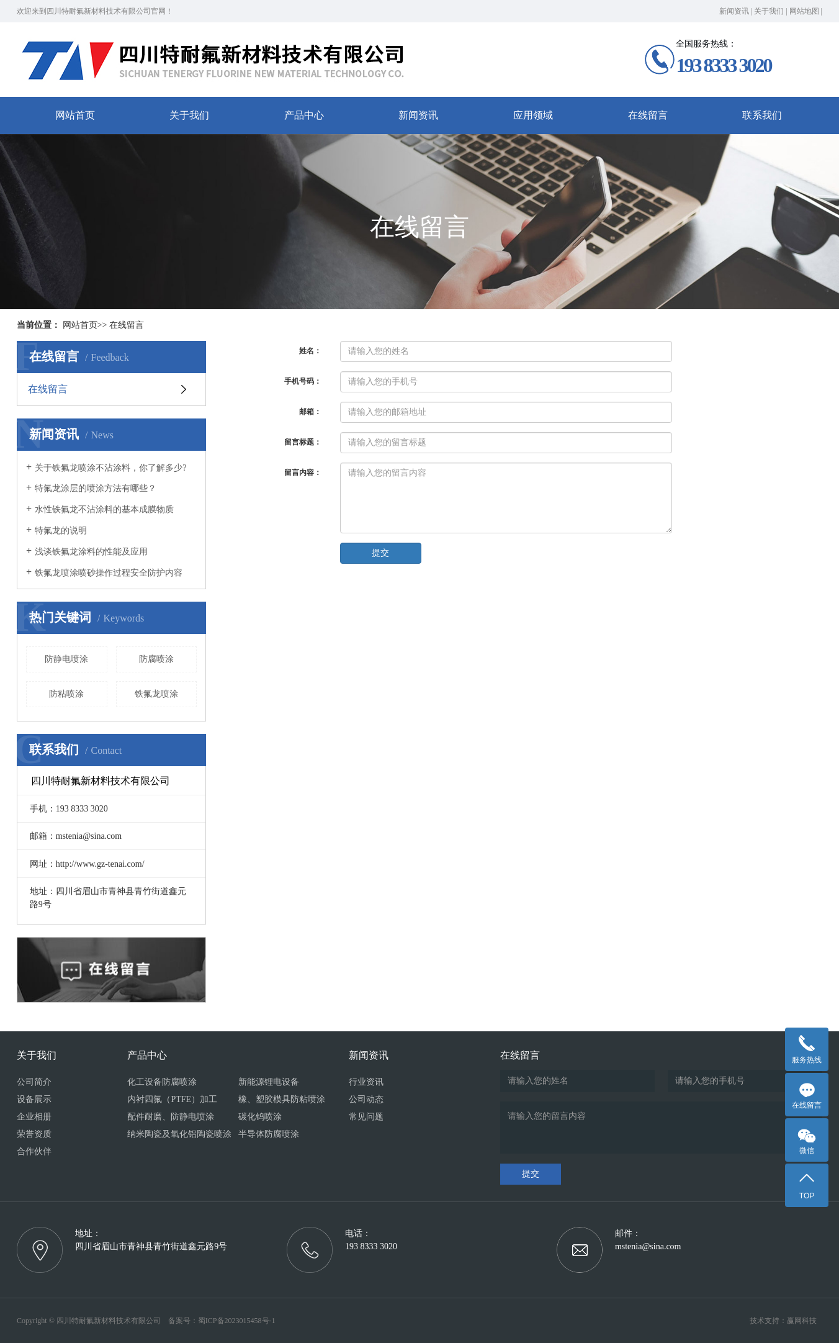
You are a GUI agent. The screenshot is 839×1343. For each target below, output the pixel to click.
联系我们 (762, 115)
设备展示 (34, 1099)
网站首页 (75, 115)
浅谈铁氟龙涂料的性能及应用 (91, 551)
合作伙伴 (34, 1151)
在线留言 (648, 115)
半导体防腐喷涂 (268, 1134)
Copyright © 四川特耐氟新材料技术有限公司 (91, 1320)
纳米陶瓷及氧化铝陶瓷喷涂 (179, 1134)
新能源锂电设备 (268, 1082)
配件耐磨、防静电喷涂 (170, 1116)
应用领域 (533, 115)
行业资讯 (366, 1082)
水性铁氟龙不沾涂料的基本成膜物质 (104, 509)
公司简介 (34, 1082)
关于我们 (769, 11)
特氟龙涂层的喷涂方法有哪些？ (95, 488)
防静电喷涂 (66, 659)
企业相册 (34, 1116)
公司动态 (366, 1099)
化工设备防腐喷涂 (162, 1082)
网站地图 (804, 11)
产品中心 (304, 115)
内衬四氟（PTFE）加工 (172, 1099)
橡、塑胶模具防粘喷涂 (281, 1099)
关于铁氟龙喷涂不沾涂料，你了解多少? (110, 468)
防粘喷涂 (66, 694)
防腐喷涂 (156, 659)
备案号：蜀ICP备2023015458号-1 (222, 1320)
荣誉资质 (34, 1134)
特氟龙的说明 (61, 530)
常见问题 (366, 1116)
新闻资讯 (734, 11)
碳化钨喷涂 (260, 1116)
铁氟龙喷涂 (156, 694)
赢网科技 (802, 1320)
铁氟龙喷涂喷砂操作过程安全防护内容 (108, 572)
